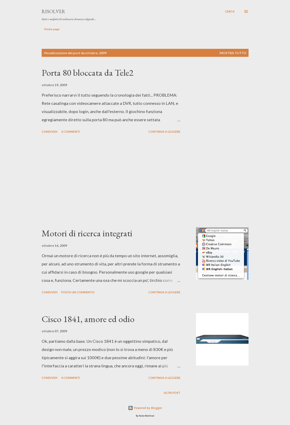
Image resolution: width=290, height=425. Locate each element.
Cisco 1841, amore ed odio (88, 319)
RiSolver (53, 11)
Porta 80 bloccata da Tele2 (87, 72)
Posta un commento (78, 292)
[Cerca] (230, 11)
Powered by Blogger (145, 408)
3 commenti (70, 131)
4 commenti (70, 377)
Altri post (172, 392)
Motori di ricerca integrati (87, 233)
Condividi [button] (49, 131)
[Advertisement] (111, 181)
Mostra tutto (233, 53)
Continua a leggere (164, 131)
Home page (52, 29)
